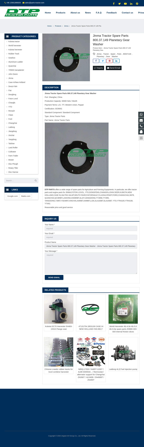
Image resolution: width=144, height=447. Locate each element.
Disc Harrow (13, 172)
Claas (10, 115)
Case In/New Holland (16, 82)
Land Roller (13, 148)
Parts (119, 54)
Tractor (106, 54)
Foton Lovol (13, 99)
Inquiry (98, 68)
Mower (11, 160)
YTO (10, 107)
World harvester (14, 46)
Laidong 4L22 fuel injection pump (123, 369)
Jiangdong (12, 131)
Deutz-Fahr (12, 86)
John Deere (13, 74)
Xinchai (11, 135)
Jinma (99, 54)
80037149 (127, 54)
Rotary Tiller (13, 168)
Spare (113, 54)
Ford (10, 119)
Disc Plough (13, 164)
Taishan (11, 143)
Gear (108, 56)
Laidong (11, 127)
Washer (115, 56)
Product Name (50, 242)
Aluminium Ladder (15, 62)
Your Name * (50, 225)
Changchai (12, 123)
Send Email (113, 68)
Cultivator (12, 152)
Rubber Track (13, 54)
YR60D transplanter (16, 70)
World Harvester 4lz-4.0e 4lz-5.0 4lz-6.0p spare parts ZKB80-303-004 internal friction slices (123, 329)
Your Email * (50, 233)
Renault (11, 111)
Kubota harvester (15, 50)
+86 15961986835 (13, 3)
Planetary (100, 56)
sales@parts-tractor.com (34, 3)
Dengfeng (12, 94)
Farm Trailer (13, 156)
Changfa (11, 103)
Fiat (9, 90)
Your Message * (51, 251)
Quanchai (12, 66)
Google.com (12, 196)
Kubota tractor (14, 41)
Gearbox (11, 58)
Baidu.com (25, 196)
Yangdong (12, 139)
